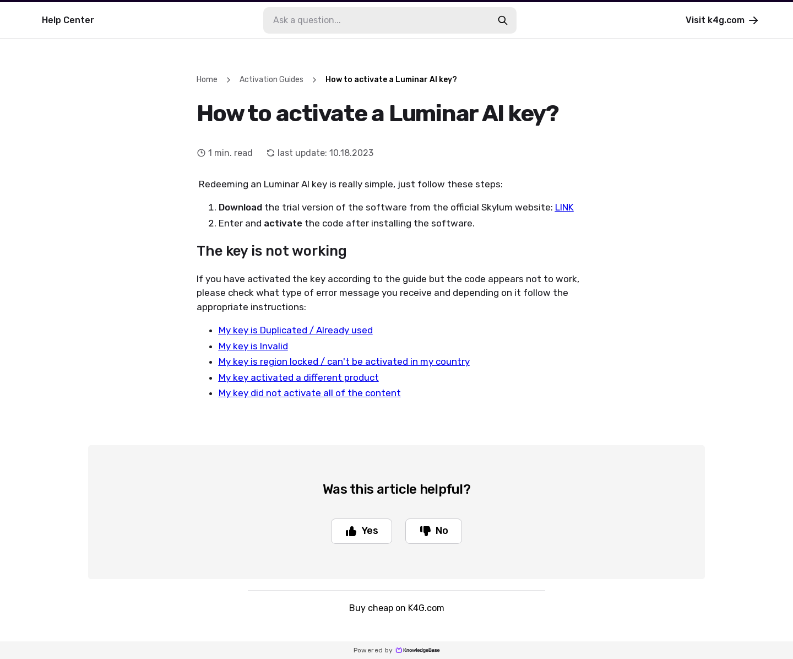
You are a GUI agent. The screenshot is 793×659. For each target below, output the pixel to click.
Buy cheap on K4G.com (396, 608)
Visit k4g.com (723, 20)
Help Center (68, 20)
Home (207, 79)
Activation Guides (271, 79)
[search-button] (503, 20)
